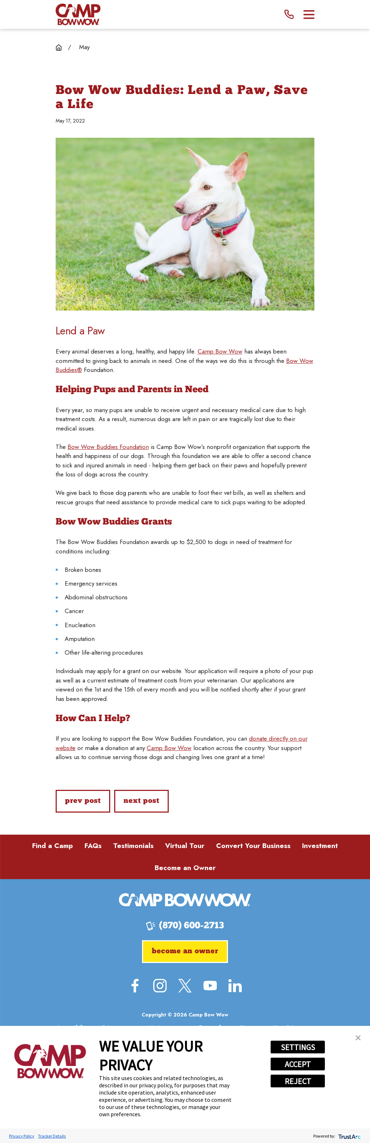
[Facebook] (135, 985)
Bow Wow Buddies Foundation (108, 446)
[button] (358, 1038)
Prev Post (82, 801)
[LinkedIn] (235, 985)
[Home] (78, 14)
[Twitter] (185, 985)
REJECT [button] (298, 1081)
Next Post (141, 801)
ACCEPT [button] (298, 1064)
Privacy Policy (21, 1136)
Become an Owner (185, 868)
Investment (320, 846)
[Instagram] (160, 985)
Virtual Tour (185, 846)
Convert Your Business (253, 846)
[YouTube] (210, 985)
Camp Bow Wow (220, 351)
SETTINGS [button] (298, 1047)
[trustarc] (348, 1136)
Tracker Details (52, 1136)
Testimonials (133, 846)
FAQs (93, 846)
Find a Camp (52, 846)
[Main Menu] (309, 14)
